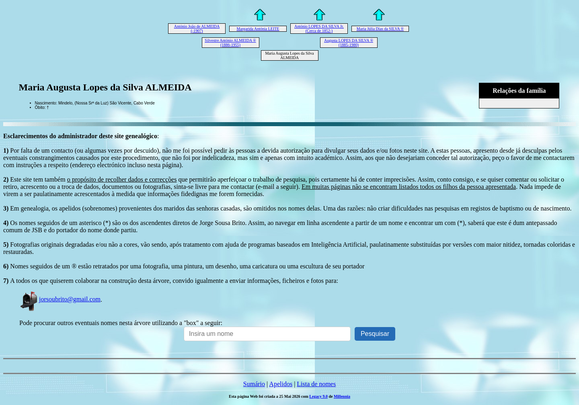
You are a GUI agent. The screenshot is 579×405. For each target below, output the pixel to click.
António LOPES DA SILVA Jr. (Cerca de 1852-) (319, 28)
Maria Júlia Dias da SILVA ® (380, 29)
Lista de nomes (316, 383)
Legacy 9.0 (318, 396)
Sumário (254, 383)
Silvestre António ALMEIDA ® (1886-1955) (230, 42)
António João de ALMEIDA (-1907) (197, 28)
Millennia (342, 396)
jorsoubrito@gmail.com (60, 299)
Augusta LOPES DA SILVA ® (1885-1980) (348, 42)
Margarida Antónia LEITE (258, 29)
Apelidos (280, 383)
